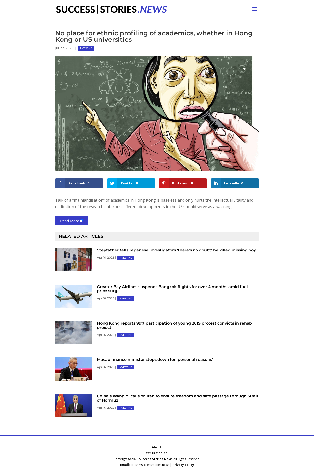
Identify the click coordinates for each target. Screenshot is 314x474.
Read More (69, 221)
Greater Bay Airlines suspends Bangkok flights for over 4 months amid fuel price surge (172, 288)
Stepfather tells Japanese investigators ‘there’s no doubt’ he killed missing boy (176, 250)
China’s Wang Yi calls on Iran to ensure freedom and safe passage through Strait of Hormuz (178, 398)
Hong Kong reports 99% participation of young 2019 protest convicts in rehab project (174, 325)
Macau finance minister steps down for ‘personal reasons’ (155, 359)
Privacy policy (183, 465)
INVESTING (85, 48)
